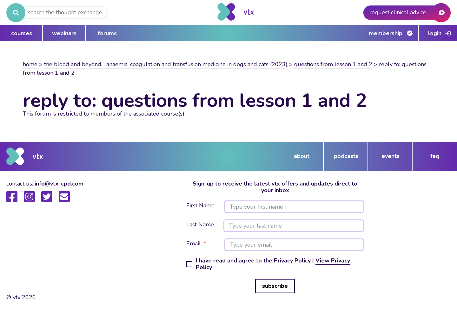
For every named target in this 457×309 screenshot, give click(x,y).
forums (107, 33)
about (301, 156)
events (390, 156)
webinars (64, 33)
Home (30, 64)
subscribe (275, 286)
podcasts (346, 156)
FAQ (434, 156)
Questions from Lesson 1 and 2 (333, 64)
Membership (385, 33)
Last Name (200, 224)
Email (193, 243)
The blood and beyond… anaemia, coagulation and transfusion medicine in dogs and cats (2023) (166, 64)
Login (434, 33)
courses (21, 33)
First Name (200, 205)
